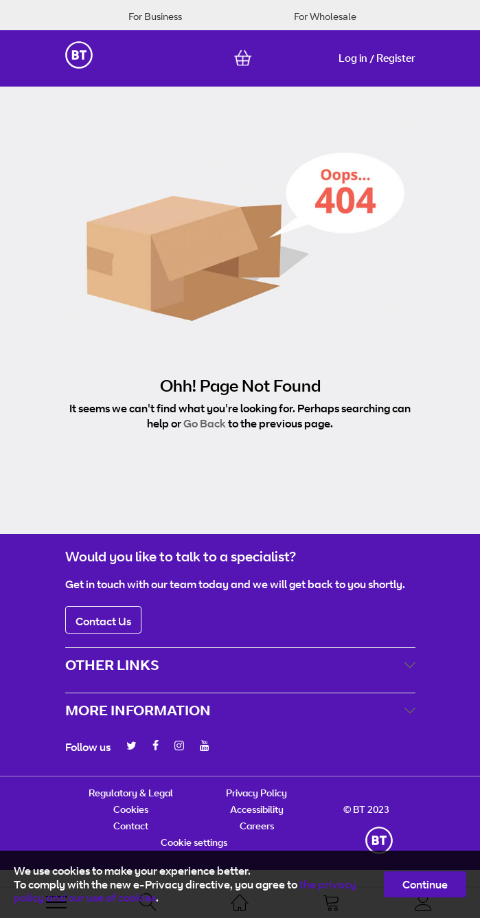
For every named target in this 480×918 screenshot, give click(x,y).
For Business (155, 16)
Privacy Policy (256, 792)
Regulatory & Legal (131, 792)
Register (395, 58)
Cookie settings (194, 842)
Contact (130, 825)
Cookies (130, 809)
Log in (353, 58)
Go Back (204, 423)
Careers (257, 825)
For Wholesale (325, 16)
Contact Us (103, 621)
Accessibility (257, 809)
